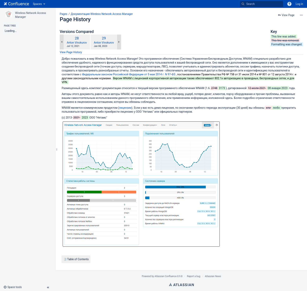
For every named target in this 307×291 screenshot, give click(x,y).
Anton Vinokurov (77, 42)
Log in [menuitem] (299, 3)
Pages (63, 14)
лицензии (125, 107)
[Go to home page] (16, 4)
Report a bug (193, 276)
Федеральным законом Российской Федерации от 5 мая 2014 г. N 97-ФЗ (128, 74)
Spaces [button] (37, 3)
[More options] (301, 15)
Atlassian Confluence (165, 276)
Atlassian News (213, 276)
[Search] (243, 3)
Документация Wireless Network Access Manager (102, 14)
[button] (289, 4)
